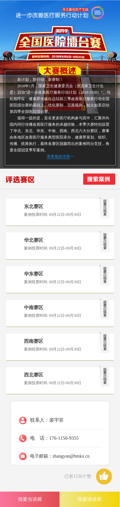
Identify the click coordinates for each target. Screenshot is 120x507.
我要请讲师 (89, 499)
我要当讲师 (30, 499)
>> (60, 156)
